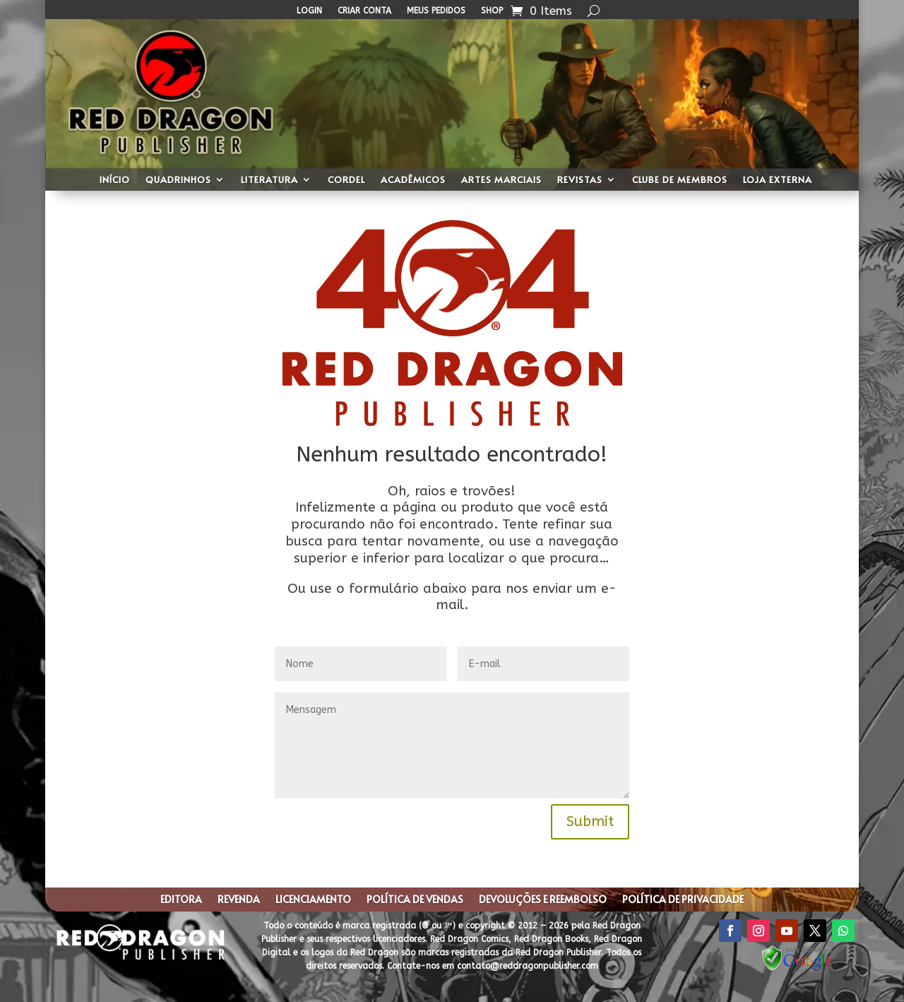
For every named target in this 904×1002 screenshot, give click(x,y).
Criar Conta (364, 11)
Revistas (579, 180)
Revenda (239, 900)
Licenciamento (313, 900)
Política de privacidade (683, 900)
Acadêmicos (413, 180)
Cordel (346, 180)
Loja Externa (777, 180)
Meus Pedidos (436, 11)
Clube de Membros (679, 180)
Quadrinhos (178, 180)
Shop (492, 11)
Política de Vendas (415, 900)
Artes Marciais (501, 180)
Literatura (269, 180)
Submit (590, 821)
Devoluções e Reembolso (543, 900)
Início (115, 180)
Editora (181, 900)
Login (309, 11)
